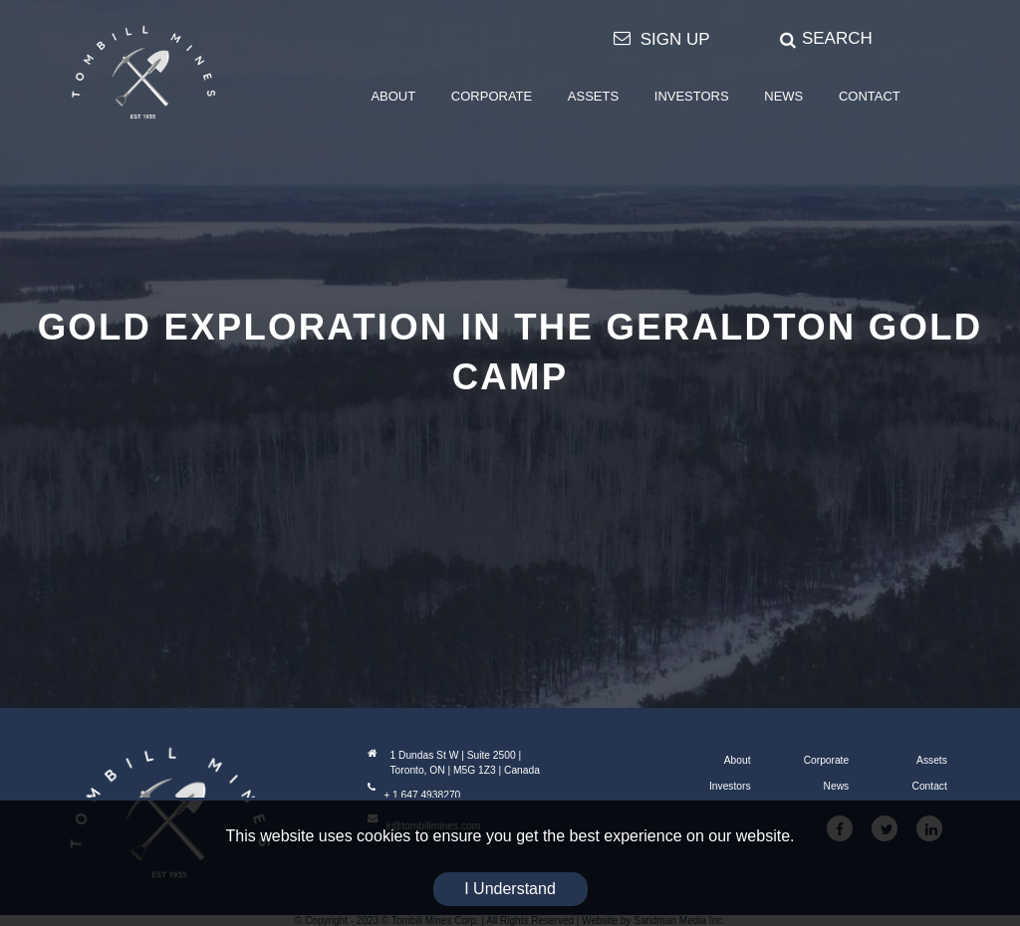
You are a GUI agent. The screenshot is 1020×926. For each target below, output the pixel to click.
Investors (730, 786)
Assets (931, 760)
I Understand (510, 888)
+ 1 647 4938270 (414, 795)
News (837, 786)
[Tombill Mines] (143, 71)
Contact (929, 786)
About (737, 760)
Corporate (827, 760)
